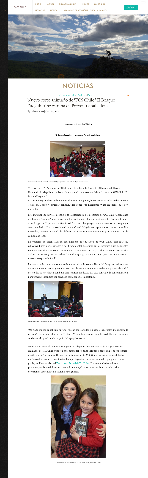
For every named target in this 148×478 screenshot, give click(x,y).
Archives (82, 95)
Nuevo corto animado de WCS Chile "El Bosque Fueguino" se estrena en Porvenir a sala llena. (71, 102)
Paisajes (50, 4)
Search (91, 95)
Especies (85, 4)
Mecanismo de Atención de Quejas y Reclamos (85, 10)
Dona (131, 7)
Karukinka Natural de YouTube (72, 363)
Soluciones (99, 4)
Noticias (54, 10)
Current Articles (67, 95)
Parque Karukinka (67, 4)
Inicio (38, 4)
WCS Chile (20, 7)
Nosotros (40, 10)
